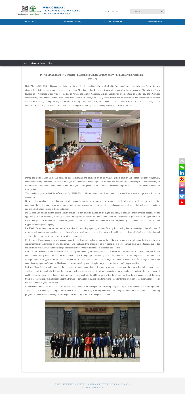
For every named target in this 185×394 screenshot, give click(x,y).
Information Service (154, 22)
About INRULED (30, 22)
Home (25, 63)
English (106, 11)
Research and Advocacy (72, 22)
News (51, 63)
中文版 (115, 11)
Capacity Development (113, 22)
